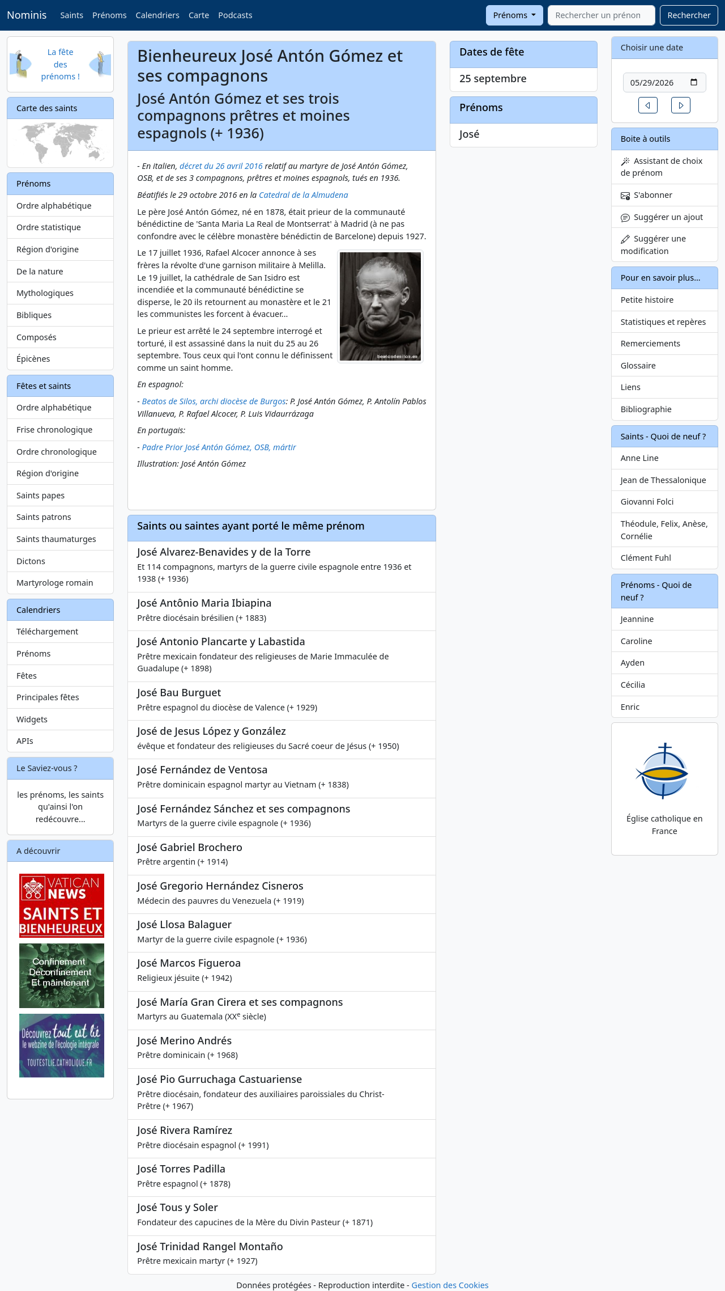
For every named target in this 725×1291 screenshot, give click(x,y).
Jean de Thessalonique (663, 480)
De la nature (39, 271)
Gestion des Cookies (449, 1285)
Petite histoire (647, 299)
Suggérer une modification (653, 244)
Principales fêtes (47, 697)
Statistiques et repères (663, 321)
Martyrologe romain (54, 582)
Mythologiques (45, 292)
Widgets (32, 719)
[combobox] (601, 15)
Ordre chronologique (56, 451)
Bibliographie (646, 409)
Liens (631, 387)
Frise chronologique (54, 429)
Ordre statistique (48, 227)
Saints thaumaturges (56, 539)
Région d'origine (47, 249)
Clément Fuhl (646, 557)
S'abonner (647, 194)
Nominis (26, 15)
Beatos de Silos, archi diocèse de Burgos (214, 401)
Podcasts (235, 15)
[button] (648, 105)
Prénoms (109, 15)
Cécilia (633, 684)
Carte (199, 15)
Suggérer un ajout (662, 216)
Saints (71, 15)
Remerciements (651, 343)
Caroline (636, 641)
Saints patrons (43, 516)
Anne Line (640, 457)
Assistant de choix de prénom (662, 167)
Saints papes (40, 495)
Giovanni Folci (647, 501)
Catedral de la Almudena (303, 194)
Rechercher (689, 15)
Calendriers (158, 15)
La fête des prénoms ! (60, 64)
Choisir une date (652, 47)
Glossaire (638, 365)
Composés (36, 337)
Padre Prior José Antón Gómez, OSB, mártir (219, 447)
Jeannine (637, 618)
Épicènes (33, 358)
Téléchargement (47, 631)
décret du (198, 165)
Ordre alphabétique (54, 205)
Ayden (633, 662)
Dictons (30, 561)
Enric (630, 706)
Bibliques (34, 315)
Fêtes (26, 675)
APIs (24, 740)
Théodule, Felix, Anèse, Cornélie (664, 529)
